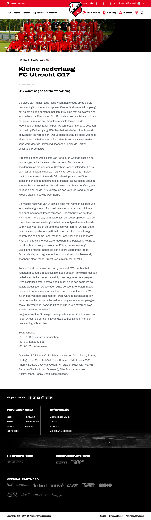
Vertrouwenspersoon (61, 431)
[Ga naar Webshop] (109, 13)
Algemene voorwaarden (135, 516)
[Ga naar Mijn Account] (136, 13)
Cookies (103, 516)
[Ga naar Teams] (17, 13)
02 (47, 60)
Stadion (10, 426)
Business (29, 426)
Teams (10, 421)
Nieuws (34, 60)
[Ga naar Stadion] (26, 13)
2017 (42, 60)
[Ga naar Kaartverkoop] (91, 13)
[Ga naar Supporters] (38, 13)
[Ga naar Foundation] (51, 13)
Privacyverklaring (116, 516)
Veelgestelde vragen (60, 417)
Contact (54, 421)
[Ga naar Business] (125, 13)
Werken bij (55, 426)
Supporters (13, 431)
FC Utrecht (24, 60)
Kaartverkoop (32, 421)
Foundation (30, 417)
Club (9, 417)
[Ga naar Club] (9, 13)
